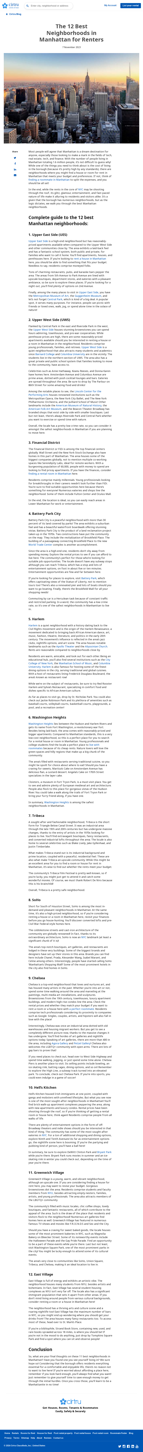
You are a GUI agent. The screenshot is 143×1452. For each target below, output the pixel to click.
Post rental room (101, 1433)
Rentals (15, 1433)
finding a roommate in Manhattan (49, 179)
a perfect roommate (81, 1009)
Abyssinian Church (96, 646)
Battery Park (88, 578)
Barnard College (45, 354)
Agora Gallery (60, 1043)
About (39, 1438)
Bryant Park (104, 1152)
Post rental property (63, 1433)
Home (7, 1433)
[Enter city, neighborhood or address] (52, 6)
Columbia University (72, 354)
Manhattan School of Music (75, 663)
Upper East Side (38, 241)
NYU (50, 1193)
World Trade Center (40, 544)
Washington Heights (40, 723)
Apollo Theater (65, 646)
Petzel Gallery (82, 1043)
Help (33, 1438)
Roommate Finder (118, 1433)
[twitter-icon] (119, 1446)
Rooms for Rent (28, 1433)
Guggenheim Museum (88, 295)
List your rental (131, 5)
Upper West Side (43, 329)
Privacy (7, 1438)
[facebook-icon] (128, 1446)
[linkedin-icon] (133, 1446)
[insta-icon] (124, 1446)
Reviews (48, 1438)
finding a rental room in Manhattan (49, 473)
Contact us (58, 1438)
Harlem (32, 625)
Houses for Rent (44, 1433)
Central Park (54, 299)
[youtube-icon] (137, 1446)
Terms (16, 1438)
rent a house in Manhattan (90, 258)
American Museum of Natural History (78, 405)
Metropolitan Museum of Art (51, 295)
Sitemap (25, 1438)
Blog (131, 1433)
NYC (80, 189)
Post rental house (82, 1433)
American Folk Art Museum (44, 409)
